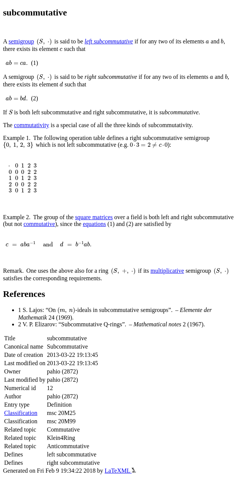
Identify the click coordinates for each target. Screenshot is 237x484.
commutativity (31, 125)
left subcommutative (109, 41)
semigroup (21, 41)
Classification (20, 413)
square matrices (94, 217)
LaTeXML (120, 470)
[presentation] (44, 42)
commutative (39, 224)
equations (94, 224)
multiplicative (167, 270)
